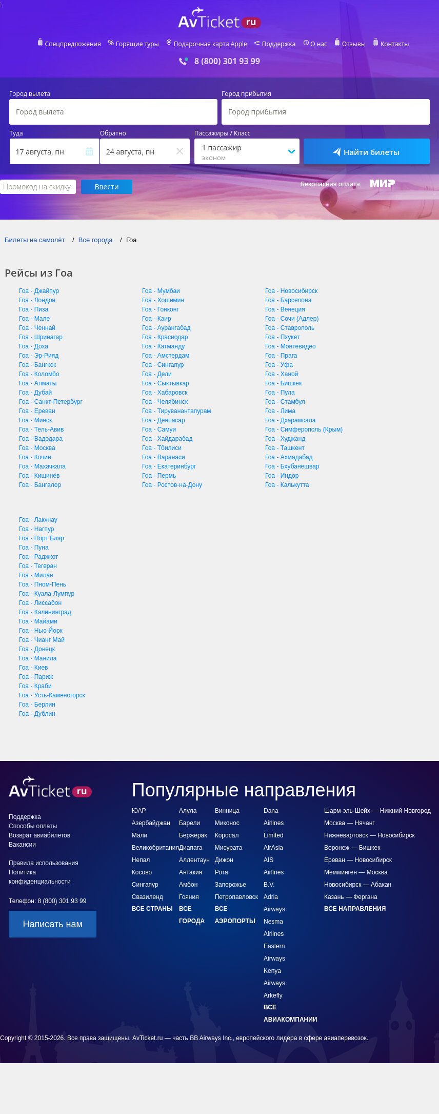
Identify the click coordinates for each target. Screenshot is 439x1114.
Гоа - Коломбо (39, 374)
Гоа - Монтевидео (290, 346)
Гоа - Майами (38, 621)
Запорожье (230, 884)
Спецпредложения (73, 44)
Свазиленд (147, 897)
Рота (221, 872)
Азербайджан (151, 823)
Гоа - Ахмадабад (289, 457)
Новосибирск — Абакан (357, 884)
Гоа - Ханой (281, 374)
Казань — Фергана (350, 897)
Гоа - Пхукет (282, 337)
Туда (16, 133)
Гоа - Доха (33, 346)
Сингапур (145, 884)
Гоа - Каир (156, 318)
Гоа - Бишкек (283, 383)
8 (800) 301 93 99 (227, 61)
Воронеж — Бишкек (352, 847)
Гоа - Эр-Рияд (38, 355)
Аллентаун (194, 860)
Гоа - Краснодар (165, 337)
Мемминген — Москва (356, 872)
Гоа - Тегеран (38, 566)
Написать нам (53, 924)
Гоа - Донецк (37, 649)
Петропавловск (236, 897)
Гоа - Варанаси (163, 457)
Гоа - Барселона (288, 300)
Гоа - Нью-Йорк (41, 630)
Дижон (224, 860)
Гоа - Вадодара (41, 438)
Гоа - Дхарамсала (290, 420)
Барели (189, 823)
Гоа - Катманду (163, 346)
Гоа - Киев (33, 667)
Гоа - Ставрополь (289, 327)
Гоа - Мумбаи (161, 291)
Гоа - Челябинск (165, 401)
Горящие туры (137, 44)
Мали (140, 835)
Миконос (227, 823)
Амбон (188, 884)
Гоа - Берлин (37, 704)
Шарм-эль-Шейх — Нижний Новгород (377, 810)
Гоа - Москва (37, 448)
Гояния (189, 897)
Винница (227, 810)
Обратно (113, 133)
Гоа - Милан (36, 575)
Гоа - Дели (157, 374)
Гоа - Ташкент (285, 448)
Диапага (190, 847)
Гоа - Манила (38, 658)
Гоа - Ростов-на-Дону (172, 484)
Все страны (152, 908)
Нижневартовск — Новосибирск (369, 835)
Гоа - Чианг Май (42, 639)
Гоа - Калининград (45, 612)
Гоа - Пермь (159, 475)
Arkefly (273, 995)
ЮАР (139, 810)
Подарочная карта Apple (210, 44)
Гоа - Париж (36, 676)
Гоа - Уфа (279, 364)
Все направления (355, 908)
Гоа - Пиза (33, 309)
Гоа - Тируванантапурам (176, 411)
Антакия (190, 872)
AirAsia (273, 847)
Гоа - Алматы (38, 383)
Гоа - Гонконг (160, 309)
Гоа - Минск (35, 420)
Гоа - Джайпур (39, 291)
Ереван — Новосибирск (358, 860)
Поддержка (279, 44)
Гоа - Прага (281, 355)
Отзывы (354, 44)
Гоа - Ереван (37, 411)
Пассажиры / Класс (222, 133)
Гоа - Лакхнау (38, 519)
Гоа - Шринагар (41, 337)
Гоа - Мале (34, 318)
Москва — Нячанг (349, 823)
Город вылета (29, 94)
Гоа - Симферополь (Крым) (304, 429)
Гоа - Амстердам (165, 355)
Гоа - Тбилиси (162, 448)
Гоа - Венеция (285, 309)
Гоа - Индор (281, 475)
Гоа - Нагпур (36, 529)
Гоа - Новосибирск (291, 291)
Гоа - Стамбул (285, 401)
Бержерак (193, 835)
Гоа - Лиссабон (40, 603)
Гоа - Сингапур (163, 364)
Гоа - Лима (280, 411)
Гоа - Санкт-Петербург (51, 401)
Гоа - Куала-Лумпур (46, 593)
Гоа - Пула (280, 392)
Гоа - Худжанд (285, 438)
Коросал (227, 835)
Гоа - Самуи (159, 429)
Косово (142, 872)
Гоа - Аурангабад (166, 327)
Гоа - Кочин (35, 457)
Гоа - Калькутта (287, 484)
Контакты (395, 44)
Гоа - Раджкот (38, 556)
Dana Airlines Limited (274, 823)
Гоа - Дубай (35, 392)
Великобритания (155, 847)
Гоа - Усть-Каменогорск (52, 695)
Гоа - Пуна (34, 547)
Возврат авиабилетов (39, 835)
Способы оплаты (33, 826)
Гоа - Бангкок (37, 364)
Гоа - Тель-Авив (41, 429)
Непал (141, 860)
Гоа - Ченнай (37, 327)
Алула (187, 810)
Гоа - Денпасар (163, 420)
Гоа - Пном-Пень (42, 584)
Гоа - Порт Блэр (41, 538)
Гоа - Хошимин (163, 300)
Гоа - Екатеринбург (169, 466)
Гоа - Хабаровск (165, 392)
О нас (318, 44)
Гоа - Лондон (37, 300)
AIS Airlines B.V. (274, 872)
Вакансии (22, 844)
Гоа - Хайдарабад (167, 438)
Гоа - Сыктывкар (165, 383)
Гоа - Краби (35, 686)
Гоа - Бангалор (40, 484)
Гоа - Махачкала (42, 466)
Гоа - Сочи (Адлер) (291, 318)
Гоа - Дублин (37, 713)
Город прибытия (246, 94)
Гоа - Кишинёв (39, 475)
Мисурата (229, 847)
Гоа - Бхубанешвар (292, 466)
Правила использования (43, 863)
